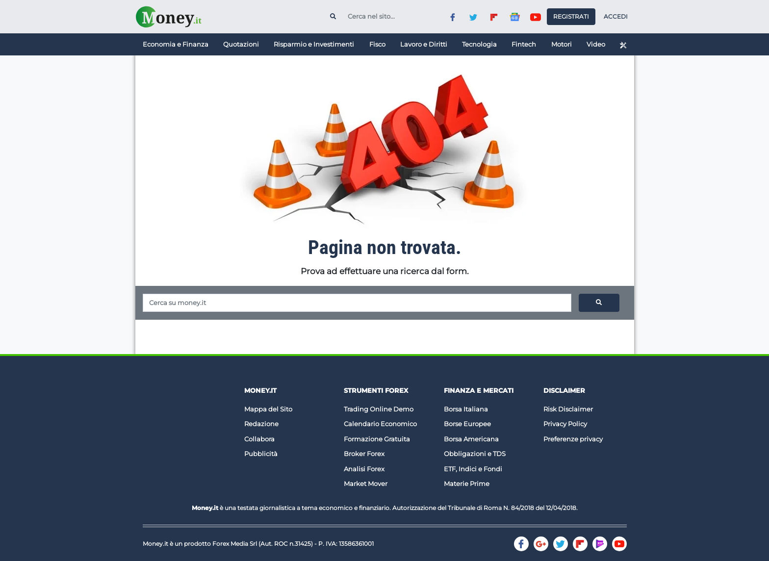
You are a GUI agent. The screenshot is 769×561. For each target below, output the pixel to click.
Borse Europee (467, 424)
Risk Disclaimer (568, 409)
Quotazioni (241, 44)
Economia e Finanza (175, 44)
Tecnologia (479, 44)
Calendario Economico (380, 424)
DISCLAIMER (564, 390)
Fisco (377, 44)
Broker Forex (364, 454)
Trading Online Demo (378, 409)
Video (596, 44)
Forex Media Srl (234, 543)
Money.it (260, 390)
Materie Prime (466, 483)
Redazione (261, 424)
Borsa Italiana (466, 409)
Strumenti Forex (376, 390)
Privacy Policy (565, 424)
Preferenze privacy (573, 439)
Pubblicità (261, 454)
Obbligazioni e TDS (475, 454)
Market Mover (365, 483)
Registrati (571, 16)
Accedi (616, 16)
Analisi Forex (364, 469)
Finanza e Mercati (478, 390)
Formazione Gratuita (377, 439)
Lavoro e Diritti (423, 44)
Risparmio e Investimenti (314, 44)
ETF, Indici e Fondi (473, 469)
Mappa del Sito (268, 409)
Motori (561, 44)
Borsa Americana (471, 439)
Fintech (524, 44)
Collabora (259, 439)
